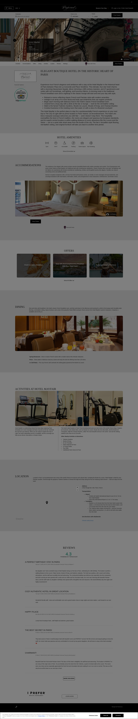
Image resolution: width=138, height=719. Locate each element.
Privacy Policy (41, 715)
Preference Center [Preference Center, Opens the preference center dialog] (93, 715)
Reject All (105, 715)
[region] (69, 715)
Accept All (118, 715)
